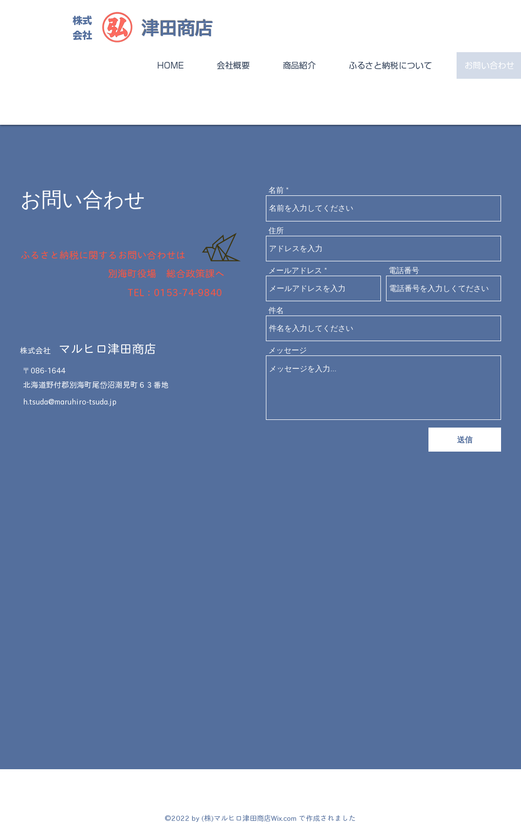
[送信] (464, 440)
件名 (276, 310)
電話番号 (404, 270)
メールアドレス (295, 270)
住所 (276, 230)
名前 (276, 190)
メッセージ (287, 350)
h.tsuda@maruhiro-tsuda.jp (70, 402)
